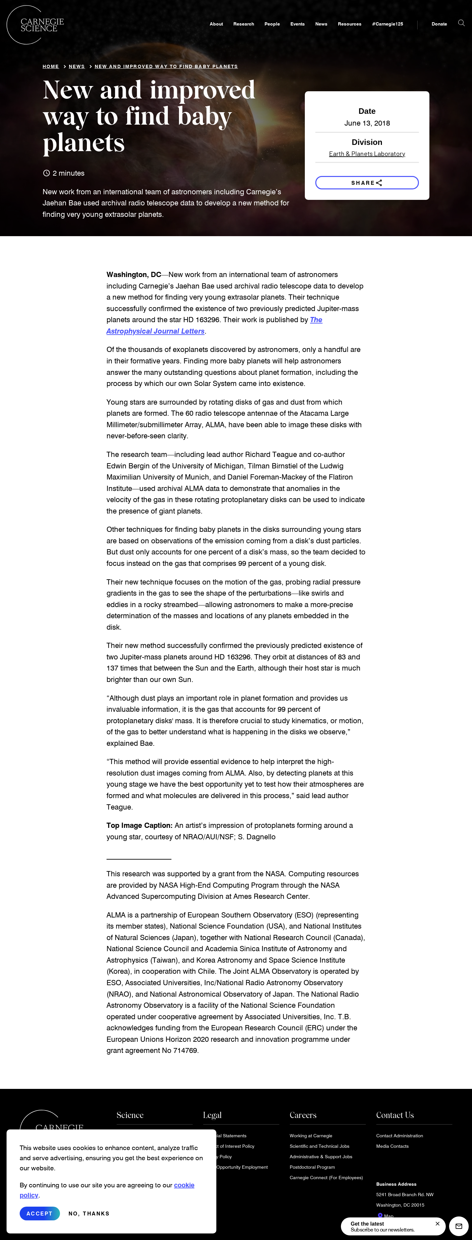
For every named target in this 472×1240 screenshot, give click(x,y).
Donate (426, 31)
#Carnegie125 (374, 31)
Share (367, 185)
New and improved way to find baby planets (166, 69)
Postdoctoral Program (312, 1169)
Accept (40, 1215)
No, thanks (89, 1215)
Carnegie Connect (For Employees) (326, 1180)
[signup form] (437, 1223)
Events (284, 31)
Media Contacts (392, 1148)
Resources (336, 31)
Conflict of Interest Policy (228, 1148)
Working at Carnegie (311, 1138)
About (203, 31)
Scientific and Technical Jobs (319, 1148)
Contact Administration (399, 1138)
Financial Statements (224, 1138)
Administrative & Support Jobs (321, 1159)
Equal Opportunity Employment (235, 1169)
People (259, 31)
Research (230, 31)
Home (51, 69)
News (308, 31)
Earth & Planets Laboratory (367, 156)
